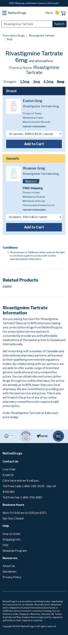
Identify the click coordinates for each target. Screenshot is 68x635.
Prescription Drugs (14, 35)
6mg (60, 81)
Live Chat (9, 469)
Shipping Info (12, 539)
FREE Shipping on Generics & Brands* (34, 3)
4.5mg (48, 81)
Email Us (8, 475)
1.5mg (24, 81)
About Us (9, 566)
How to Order (12, 534)
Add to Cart (34, 144)
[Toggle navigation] (4, 13)
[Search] (27, 24)
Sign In (49, 12)
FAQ (5, 545)
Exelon (7, 286)
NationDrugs (17, 13)
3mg (36, 81)
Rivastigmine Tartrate (42, 35)
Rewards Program (15, 550)
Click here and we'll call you (21, 480)
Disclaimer (10, 571)
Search (59, 24)
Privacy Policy (12, 577)
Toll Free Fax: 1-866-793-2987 (22, 497)
